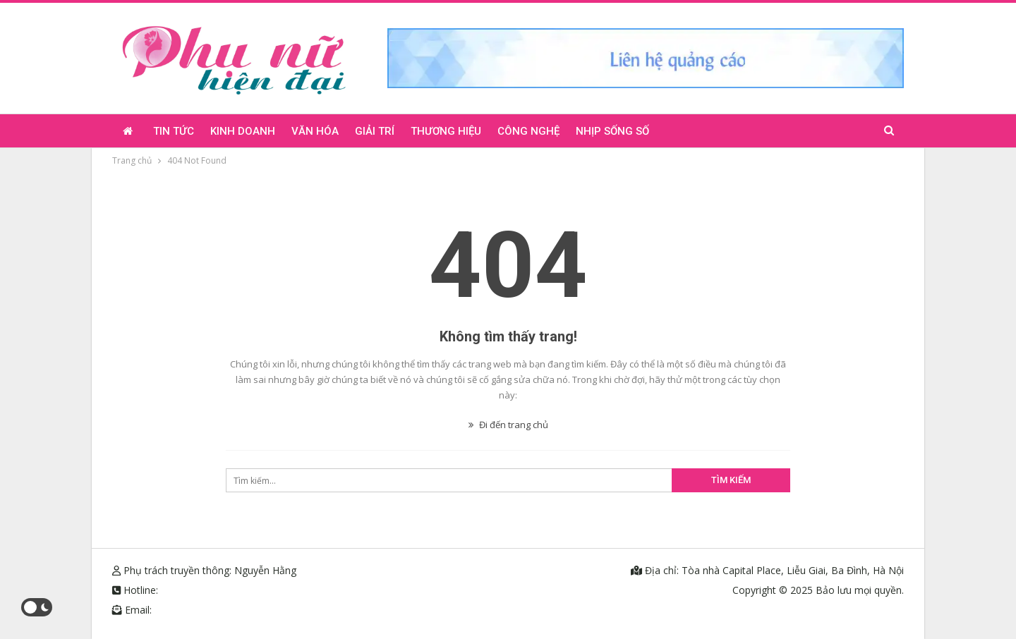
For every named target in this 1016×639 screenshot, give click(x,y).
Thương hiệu (446, 131)
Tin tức (173, 131)
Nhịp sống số (612, 131)
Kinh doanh (242, 131)
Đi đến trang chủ (508, 424)
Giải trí (374, 131)
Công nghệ (528, 131)
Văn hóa (315, 131)
